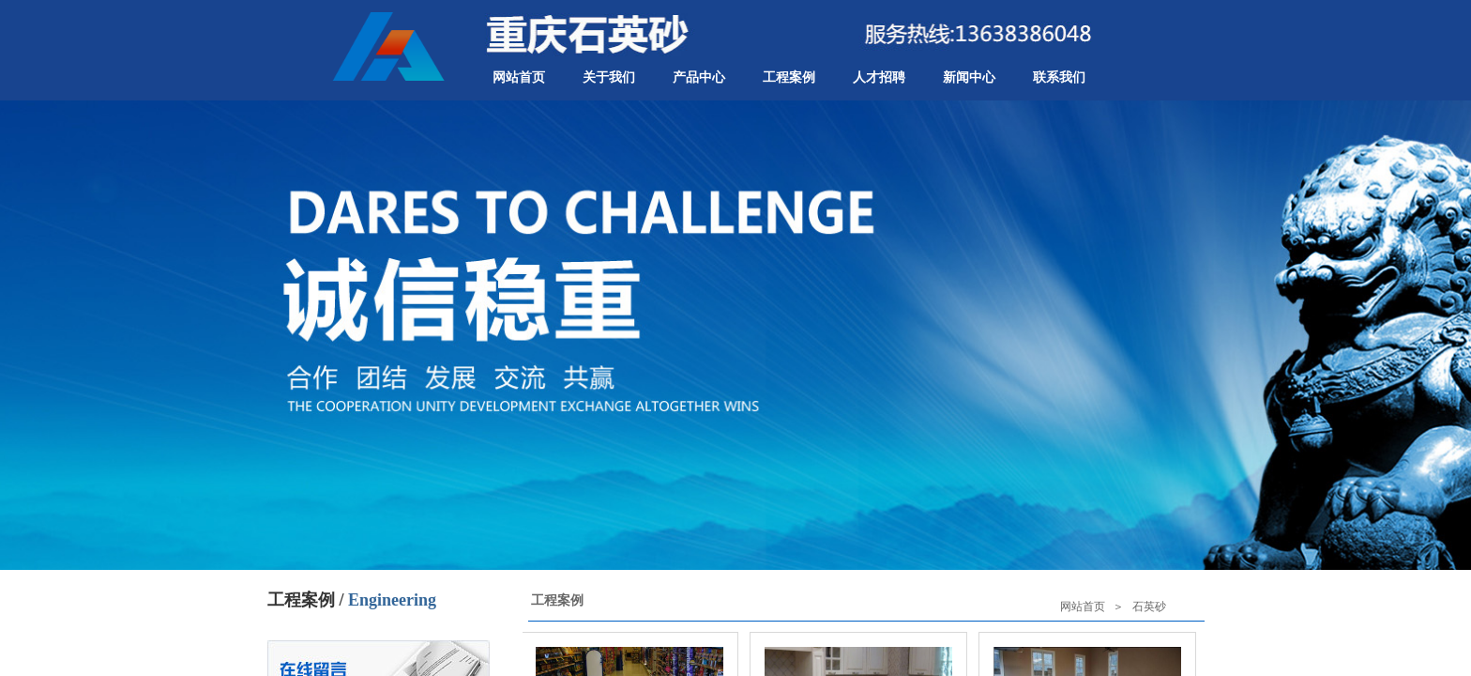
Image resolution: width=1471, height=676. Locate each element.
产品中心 (699, 77)
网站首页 (519, 77)
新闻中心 (969, 77)
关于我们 (609, 77)
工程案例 (789, 77)
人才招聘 (879, 77)
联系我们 (1059, 77)
